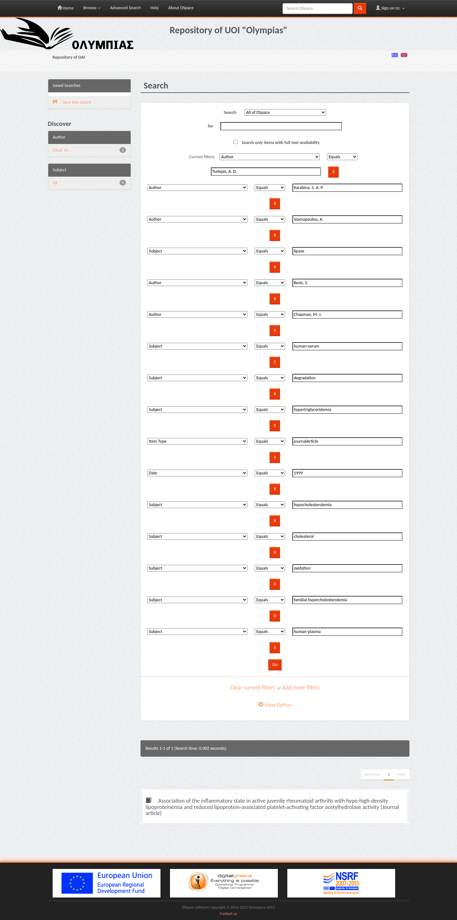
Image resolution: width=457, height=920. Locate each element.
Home (65, 8)
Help (154, 7)
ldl (55, 183)
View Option (275, 704)
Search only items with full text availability (276, 142)
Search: (230, 112)
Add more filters (301, 687)
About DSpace (180, 7)
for (210, 126)
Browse (92, 7)
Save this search (72, 102)
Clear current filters (252, 687)
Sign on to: (390, 8)
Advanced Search (125, 7)
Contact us (228, 913)
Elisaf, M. (61, 150)
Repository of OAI (69, 57)
